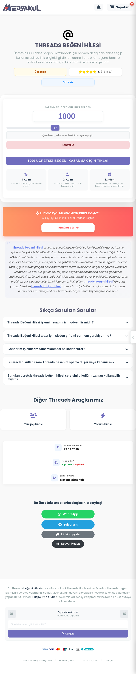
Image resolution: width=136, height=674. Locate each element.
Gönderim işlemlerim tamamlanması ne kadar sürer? (46, 350)
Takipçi (36, 597)
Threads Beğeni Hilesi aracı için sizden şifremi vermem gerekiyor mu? (59, 337)
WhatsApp (68, 515)
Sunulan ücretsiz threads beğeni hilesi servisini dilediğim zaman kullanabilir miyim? (63, 378)
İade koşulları (91, 660)
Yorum (50, 597)
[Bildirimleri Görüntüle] (98, 7)
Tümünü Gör (68, 228)
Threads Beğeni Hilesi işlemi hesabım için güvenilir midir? (50, 323)
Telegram (68, 526)
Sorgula (68, 633)
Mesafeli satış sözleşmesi (37, 660)
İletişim (110, 660)
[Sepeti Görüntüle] (119, 7)
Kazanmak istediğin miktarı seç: (68, 107)
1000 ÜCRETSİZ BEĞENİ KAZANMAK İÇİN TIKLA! (68, 161)
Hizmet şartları (67, 660)
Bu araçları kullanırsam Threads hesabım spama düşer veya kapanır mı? (60, 363)
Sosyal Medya (68, 545)
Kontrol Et (68, 146)
